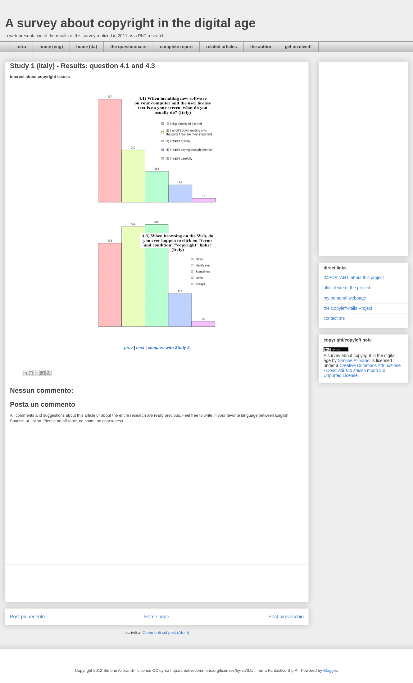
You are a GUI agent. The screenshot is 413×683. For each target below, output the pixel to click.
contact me (334, 318)
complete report (176, 46)
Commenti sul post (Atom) (166, 632)
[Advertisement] (157, 583)
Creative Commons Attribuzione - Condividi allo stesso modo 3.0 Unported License (362, 370)
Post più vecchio (286, 616)
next (140, 347)
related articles (221, 46)
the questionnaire (128, 46)
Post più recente (27, 616)
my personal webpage (345, 298)
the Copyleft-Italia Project (348, 308)
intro (21, 46)
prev (128, 347)
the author (260, 46)
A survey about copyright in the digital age (130, 23)
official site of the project (347, 287)
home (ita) (86, 46)
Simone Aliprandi (354, 360)
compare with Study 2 (168, 347)
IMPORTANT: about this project (354, 277)
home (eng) (51, 46)
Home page (156, 616)
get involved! (298, 46)
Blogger (330, 670)
